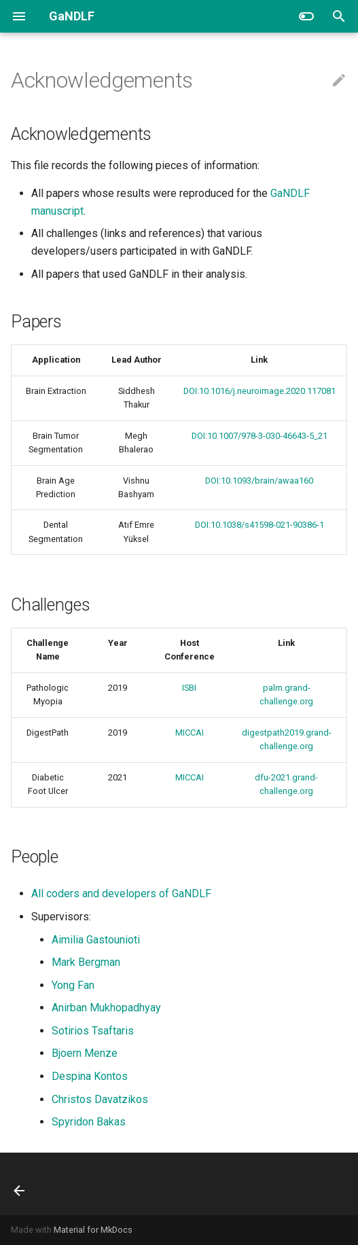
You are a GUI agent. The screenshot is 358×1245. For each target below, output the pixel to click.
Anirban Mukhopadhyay (106, 1007)
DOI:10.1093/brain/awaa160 (259, 480)
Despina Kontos (90, 1076)
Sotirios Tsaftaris (93, 1030)
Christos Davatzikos (100, 1099)
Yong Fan (73, 985)
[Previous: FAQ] (21, 1183)
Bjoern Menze (85, 1053)
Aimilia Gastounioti (96, 939)
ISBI (189, 688)
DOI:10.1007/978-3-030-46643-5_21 (259, 436)
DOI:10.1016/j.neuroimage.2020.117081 (259, 391)
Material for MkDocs (93, 1230)
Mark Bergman (86, 962)
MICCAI (189, 732)
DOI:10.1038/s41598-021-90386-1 (259, 525)
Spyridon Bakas (89, 1121)
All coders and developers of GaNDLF (121, 893)
